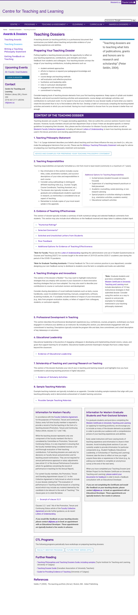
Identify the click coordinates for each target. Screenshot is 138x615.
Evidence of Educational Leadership (54, 354)
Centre (14, 24)
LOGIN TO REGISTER (14, 77)
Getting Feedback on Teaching (14, 57)
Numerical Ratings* (47, 224)
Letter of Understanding (70, 253)
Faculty (11, 72)
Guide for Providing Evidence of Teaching (54, 572)
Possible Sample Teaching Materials (55, 400)
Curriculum (96, 24)
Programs (29, 24)
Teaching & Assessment (54, 24)
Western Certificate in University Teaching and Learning (108, 423)
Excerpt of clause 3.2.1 (50, 499)
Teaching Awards (12, 39)
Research (69, 30)
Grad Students (21, 72)
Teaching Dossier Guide (46, 568)
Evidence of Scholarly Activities (53, 377)
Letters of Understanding (93, 129)
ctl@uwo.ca (9, 103)
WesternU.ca (116, 2)
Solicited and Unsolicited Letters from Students (60, 235)
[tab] (84, 224)
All (6, 72)
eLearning (78, 24)
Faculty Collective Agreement (66, 417)
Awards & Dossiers (118, 24)
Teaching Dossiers (13, 44)
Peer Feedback (45, 241)
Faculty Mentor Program (50, 550)
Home (5, 29)
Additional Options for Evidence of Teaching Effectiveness (65, 246)
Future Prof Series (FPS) (79, 550)
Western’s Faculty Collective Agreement (49, 129)
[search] (118, 20)
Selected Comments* (48, 230)
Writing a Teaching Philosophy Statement (15, 50)
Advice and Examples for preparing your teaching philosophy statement (72, 154)
